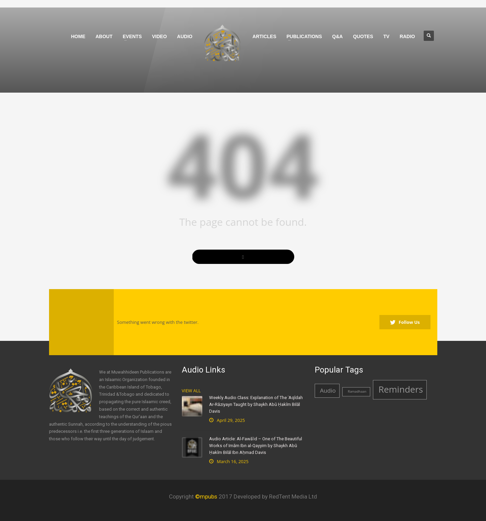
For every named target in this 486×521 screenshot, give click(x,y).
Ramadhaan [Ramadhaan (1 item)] (357, 391)
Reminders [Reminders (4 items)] (400, 389)
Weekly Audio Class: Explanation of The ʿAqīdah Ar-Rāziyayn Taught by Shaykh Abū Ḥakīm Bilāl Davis (256, 404)
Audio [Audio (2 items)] (328, 390)
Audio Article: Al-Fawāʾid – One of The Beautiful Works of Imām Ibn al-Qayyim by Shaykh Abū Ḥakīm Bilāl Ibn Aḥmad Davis (255, 445)
